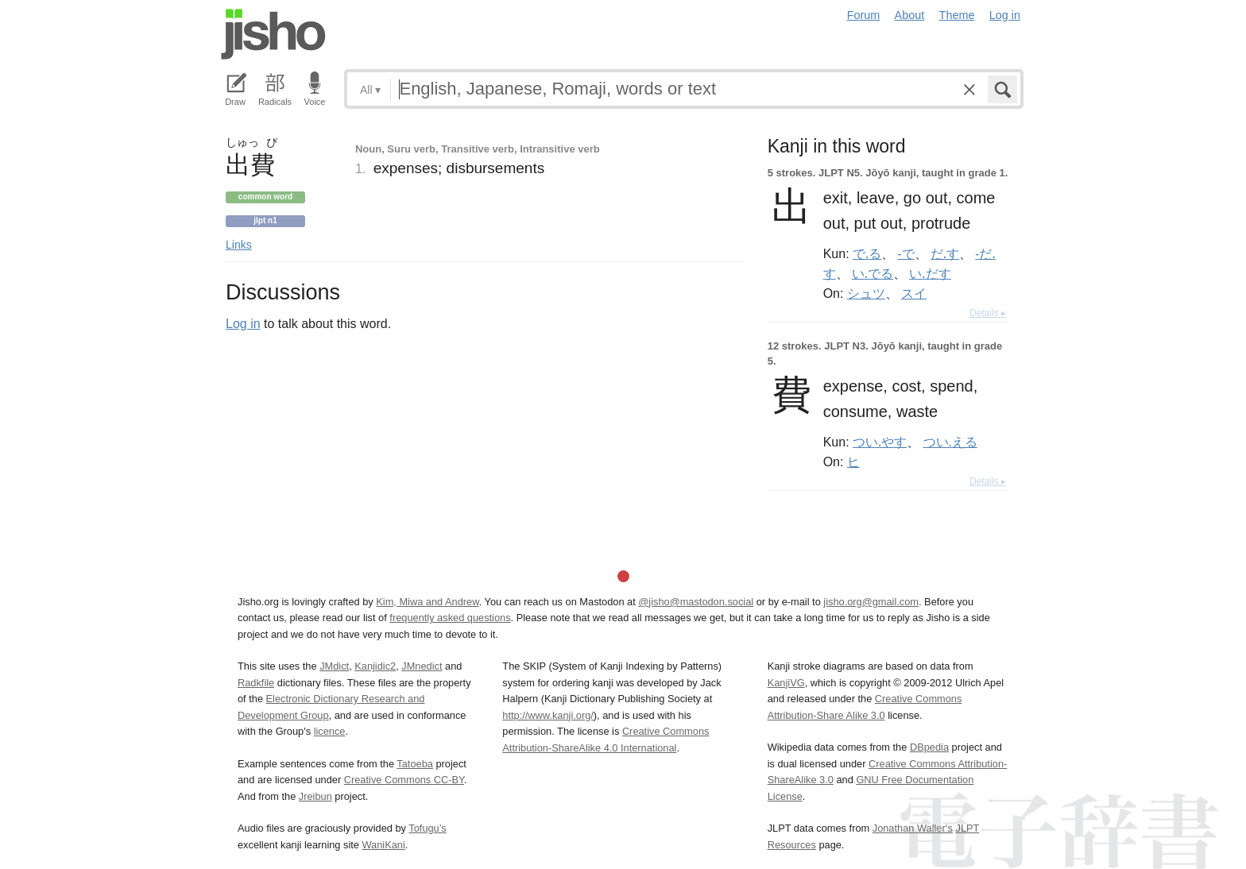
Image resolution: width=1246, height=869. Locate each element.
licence (330, 731)
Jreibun (315, 796)
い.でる (872, 273)
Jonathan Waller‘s (913, 828)
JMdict (334, 666)
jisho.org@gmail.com (871, 602)
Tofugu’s (427, 828)
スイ (914, 293)
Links (239, 244)
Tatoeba (415, 764)
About (910, 15)
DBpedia (929, 747)
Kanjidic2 (375, 666)
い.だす (929, 273)
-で (906, 253)
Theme (957, 15)
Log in (1004, 15)
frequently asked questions (449, 618)
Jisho (273, 34)
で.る (867, 253)
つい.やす (880, 441)
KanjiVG (786, 683)
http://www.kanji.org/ (548, 715)
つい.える (950, 441)
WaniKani (383, 845)
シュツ (866, 293)
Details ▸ (987, 313)
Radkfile (256, 683)
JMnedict (421, 666)
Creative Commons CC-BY (404, 780)
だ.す (945, 253)
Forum (863, 15)
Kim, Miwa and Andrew (427, 602)
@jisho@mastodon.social (695, 602)
